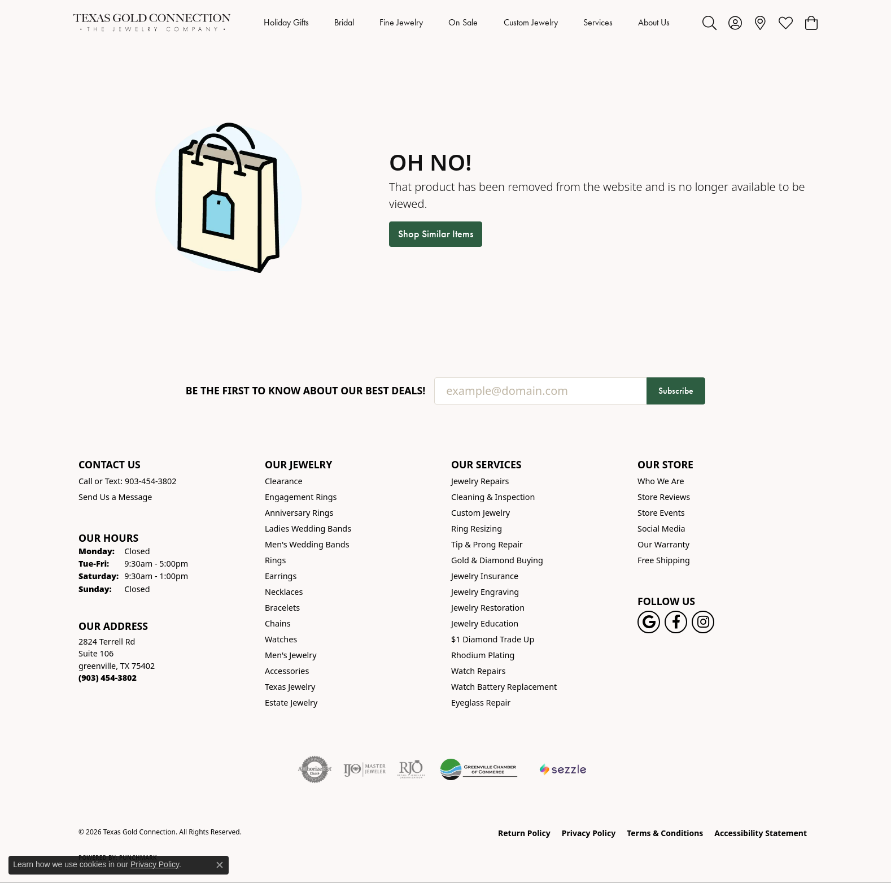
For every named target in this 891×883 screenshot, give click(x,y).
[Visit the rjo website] (411, 769)
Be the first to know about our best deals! (306, 391)
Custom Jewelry (531, 22)
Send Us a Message (115, 496)
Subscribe (675, 390)
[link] (760, 22)
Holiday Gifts (286, 22)
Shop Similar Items (435, 234)
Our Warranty (663, 544)
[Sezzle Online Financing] (563, 769)
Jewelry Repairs (480, 481)
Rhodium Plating (482, 655)
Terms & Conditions (665, 833)
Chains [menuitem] (278, 623)
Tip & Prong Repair (487, 544)
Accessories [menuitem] (287, 670)
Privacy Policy (588, 833)
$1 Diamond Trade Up (492, 639)
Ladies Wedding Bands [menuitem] (308, 528)
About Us (654, 22)
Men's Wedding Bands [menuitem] (307, 544)
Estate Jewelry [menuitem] (291, 702)
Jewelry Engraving (485, 591)
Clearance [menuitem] (284, 481)
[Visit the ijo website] (364, 769)
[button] (709, 22)
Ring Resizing (476, 528)
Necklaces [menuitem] (284, 591)
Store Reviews (663, 496)
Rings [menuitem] (275, 560)
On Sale (463, 22)
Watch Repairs (478, 670)
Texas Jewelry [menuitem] (290, 686)
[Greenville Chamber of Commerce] (478, 769)
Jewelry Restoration (488, 607)
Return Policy (524, 833)
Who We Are (660, 481)
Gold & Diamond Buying (497, 560)
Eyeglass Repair (480, 702)
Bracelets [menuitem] (282, 607)
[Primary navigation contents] (467, 22)
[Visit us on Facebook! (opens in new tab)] (676, 622)
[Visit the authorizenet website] (315, 769)
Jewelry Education (484, 623)
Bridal (344, 22)
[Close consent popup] (219, 865)
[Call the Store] (107, 677)
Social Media (661, 528)
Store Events (661, 512)
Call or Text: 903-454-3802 (127, 481)
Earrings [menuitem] (280, 576)
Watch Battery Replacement (504, 686)
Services (598, 22)
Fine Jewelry (401, 22)
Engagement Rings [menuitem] (301, 496)
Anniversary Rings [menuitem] (299, 512)
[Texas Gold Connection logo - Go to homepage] (152, 22)
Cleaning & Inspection (493, 496)
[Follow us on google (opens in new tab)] (648, 622)
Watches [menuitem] (281, 639)
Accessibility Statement (760, 833)
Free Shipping (663, 560)
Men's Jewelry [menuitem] (291, 655)
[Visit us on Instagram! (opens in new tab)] (703, 622)
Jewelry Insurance (484, 576)
